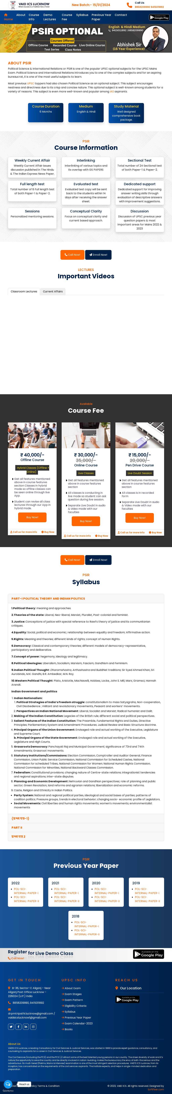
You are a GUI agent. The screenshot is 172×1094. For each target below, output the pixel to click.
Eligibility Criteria (74, 1006)
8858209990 (21, 1003)
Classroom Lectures (24, 291)
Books (67, 1029)
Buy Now (47, 532)
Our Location (128, 988)
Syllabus (82, 15)
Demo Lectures (50, 17)
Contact (121, 15)
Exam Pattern (72, 1000)
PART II (17, 827)
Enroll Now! (98, 255)
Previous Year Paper (101, 17)
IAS (112, 91)
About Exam (71, 988)
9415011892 (37, 1003)
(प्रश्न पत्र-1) (20, 818)
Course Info (34, 17)
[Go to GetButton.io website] (8, 1091)
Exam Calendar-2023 (77, 1023)
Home (8, 17)
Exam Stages (72, 994)
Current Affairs (53, 291)
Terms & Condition (48, 1086)
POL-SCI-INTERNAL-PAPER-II (26, 899)
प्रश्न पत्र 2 (18, 836)
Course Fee (67, 17)
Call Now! (72, 255)
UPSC (30, 83)
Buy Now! (32, 517)
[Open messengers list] (8, 1084)
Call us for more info (23, 532)
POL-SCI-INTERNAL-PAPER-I (26, 891)
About (20, 15)
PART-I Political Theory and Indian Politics (48, 598)
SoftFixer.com (156, 1089)
